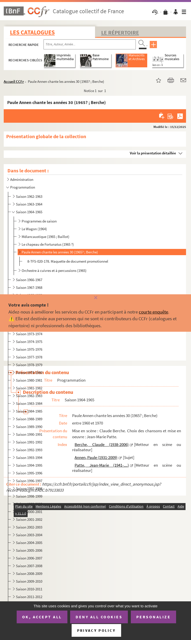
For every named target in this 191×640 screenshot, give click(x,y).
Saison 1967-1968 (29, 287)
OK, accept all (42, 616)
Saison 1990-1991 (29, 434)
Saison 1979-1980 (29, 372)
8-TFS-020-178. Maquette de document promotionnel (67, 261)
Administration (21, 179)
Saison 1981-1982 (29, 388)
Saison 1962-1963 (29, 196)
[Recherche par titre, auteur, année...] (90, 44)
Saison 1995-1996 (29, 473)
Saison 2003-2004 (29, 535)
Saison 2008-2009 (29, 573)
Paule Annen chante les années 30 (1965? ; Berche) (60, 252)
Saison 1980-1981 (29, 380)
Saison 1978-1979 (29, 364)
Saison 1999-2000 (29, 504)
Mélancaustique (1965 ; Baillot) (45, 236)
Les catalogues (32, 32)
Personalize (153, 616)
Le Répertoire (120, 32)
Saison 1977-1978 (29, 357)
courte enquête (153, 312)
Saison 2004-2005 (29, 542)
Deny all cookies (99, 616)
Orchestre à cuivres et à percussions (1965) (54, 270)
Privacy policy (96, 630)
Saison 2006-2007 (29, 558)
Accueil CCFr (14, 81)
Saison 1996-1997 (29, 480)
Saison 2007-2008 (29, 565)
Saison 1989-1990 (29, 426)
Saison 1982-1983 (29, 395)
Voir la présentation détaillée (153, 153)
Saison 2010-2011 (29, 589)
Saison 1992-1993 (29, 449)
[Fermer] (95, 298)
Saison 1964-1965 (29, 212)
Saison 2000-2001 (29, 511)
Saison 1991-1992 (29, 442)
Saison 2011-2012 (29, 596)
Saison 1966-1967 (29, 279)
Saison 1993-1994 (29, 457)
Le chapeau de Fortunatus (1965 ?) (48, 244)
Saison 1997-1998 (29, 488)
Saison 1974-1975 (29, 341)
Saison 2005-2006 (29, 550)
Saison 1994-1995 (29, 465)
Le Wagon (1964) (34, 228)
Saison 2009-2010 (29, 581)
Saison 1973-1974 (29, 333)
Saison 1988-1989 (29, 419)
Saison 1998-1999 (29, 496)
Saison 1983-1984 (29, 403)
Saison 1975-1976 (29, 349)
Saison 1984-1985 (29, 411)
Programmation (22, 187)
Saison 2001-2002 (29, 519)
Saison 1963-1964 (29, 204)
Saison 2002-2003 (29, 527)
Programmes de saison (39, 221)
